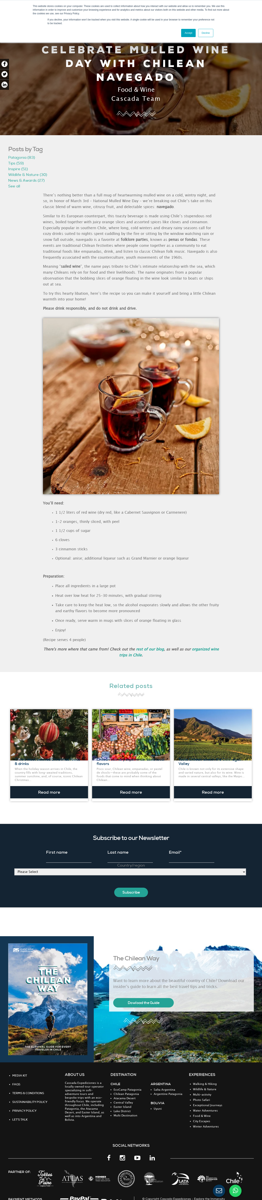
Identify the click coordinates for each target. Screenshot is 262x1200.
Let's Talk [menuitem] (20, 1113)
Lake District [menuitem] (122, 1105)
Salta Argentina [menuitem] (164, 1083)
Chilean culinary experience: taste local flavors (131, 758)
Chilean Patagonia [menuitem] (126, 1088)
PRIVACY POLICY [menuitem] (24, 1105)
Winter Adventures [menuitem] (206, 1120)
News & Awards (26, 180)
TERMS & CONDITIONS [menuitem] (28, 1087)
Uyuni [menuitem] (158, 1102)
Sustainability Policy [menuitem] (29, 1096)
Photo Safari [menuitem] (201, 1094)
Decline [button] (206, 33)
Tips (16, 163)
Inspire (18, 169)
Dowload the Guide (143, 996)
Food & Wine (136, 90)
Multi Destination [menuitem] (125, 1109)
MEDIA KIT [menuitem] (19, 1069)
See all (14, 186)
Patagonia (21, 157)
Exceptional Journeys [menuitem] (207, 1099)
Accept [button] (188, 33)
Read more (49, 789)
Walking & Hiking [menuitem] (205, 1078)
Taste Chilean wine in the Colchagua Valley (209, 758)
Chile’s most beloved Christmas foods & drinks (47, 758)
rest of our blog (150, 649)
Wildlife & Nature (27, 174)
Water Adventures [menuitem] (205, 1104)
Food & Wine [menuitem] (202, 1110)
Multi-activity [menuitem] (202, 1088)
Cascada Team (136, 99)
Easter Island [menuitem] (122, 1101)
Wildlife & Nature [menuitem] (204, 1083)
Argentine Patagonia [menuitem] (168, 1088)
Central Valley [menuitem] (123, 1096)
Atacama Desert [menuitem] (125, 1092)
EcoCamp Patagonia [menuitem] (127, 1083)
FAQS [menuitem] (16, 1078)
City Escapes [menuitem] (201, 1115)
